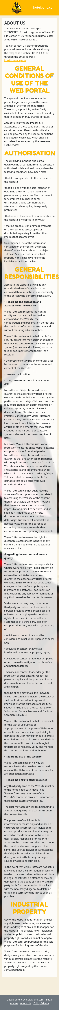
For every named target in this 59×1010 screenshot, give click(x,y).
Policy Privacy (41, 1003)
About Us (25, 1003)
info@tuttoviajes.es (15, 60)
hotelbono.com (28, 7)
